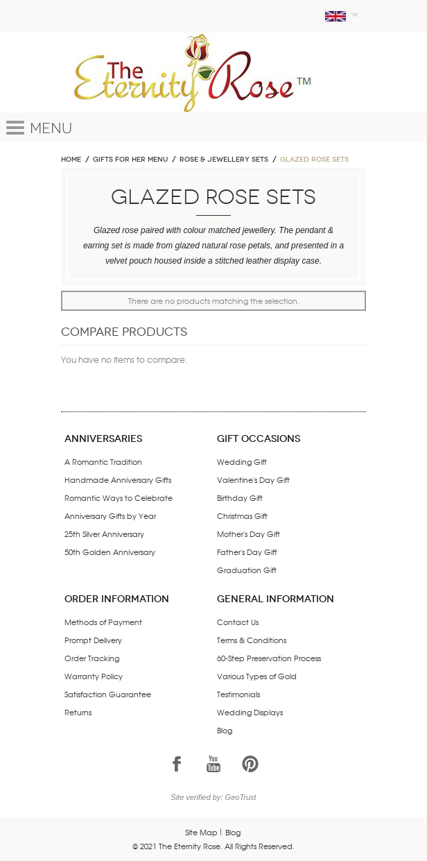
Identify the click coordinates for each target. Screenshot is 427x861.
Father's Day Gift (247, 551)
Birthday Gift (240, 497)
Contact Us (238, 621)
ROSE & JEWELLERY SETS (224, 159)
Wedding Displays (250, 711)
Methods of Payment (103, 621)
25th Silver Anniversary (104, 533)
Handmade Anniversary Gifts (117, 479)
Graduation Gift (247, 569)
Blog (224, 729)
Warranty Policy (93, 675)
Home (71, 159)
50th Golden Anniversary (109, 551)
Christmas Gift (242, 515)
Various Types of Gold (257, 675)
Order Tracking (91, 657)
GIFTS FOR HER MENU (130, 159)
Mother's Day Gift (248, 533)
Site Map (201, 831)
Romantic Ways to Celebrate (118, 497)
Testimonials (238, 693)
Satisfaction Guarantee (107, 693)
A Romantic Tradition (103, 461)
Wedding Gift (242, 461)
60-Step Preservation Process (269, 657)
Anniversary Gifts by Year (110, 515)
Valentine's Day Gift (253, 479)
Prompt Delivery (93, 639)
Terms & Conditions (251, 639)
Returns (78, 711)
